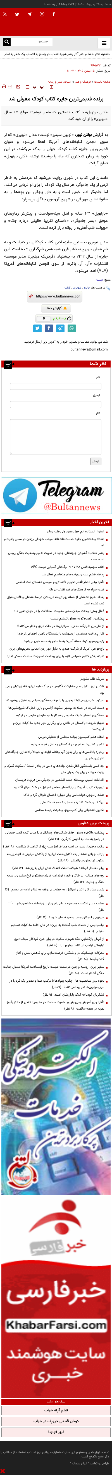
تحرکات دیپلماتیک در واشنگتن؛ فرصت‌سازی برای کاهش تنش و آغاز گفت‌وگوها (60, 956)
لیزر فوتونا (56, 1432)
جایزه (87, 287)
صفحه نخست (102, 82)
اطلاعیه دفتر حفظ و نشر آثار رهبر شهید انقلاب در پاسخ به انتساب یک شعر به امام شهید (57, 57)
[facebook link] (49, 328)
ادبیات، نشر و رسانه (60, 82)
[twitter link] (37, 328)
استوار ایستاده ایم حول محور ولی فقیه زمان (75, 531)
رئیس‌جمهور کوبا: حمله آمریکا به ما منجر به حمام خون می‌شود (64, 641)
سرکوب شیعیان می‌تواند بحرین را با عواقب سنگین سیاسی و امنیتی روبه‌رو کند (54, 700)
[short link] (57, 296)
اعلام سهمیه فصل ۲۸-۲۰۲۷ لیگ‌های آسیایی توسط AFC (67, 567)
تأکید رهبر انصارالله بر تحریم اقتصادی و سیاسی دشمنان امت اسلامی (60, 582)
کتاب (67, 287)
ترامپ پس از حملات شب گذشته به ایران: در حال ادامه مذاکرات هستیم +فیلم (57, 928)
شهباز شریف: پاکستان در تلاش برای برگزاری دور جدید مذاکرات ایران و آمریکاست (58, 726)
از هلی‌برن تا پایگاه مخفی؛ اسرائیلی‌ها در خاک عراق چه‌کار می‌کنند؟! (60, 626)
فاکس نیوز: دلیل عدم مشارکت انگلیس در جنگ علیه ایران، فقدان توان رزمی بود (55, 689)
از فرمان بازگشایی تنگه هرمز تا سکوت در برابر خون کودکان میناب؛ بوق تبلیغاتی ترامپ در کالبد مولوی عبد (59, 942)
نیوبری (77, 287)
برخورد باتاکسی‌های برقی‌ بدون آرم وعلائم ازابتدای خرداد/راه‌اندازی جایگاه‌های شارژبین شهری (54, 755)
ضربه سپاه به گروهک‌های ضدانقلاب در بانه (76, 589)
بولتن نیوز (84, 135)
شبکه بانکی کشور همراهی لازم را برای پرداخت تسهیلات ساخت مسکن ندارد (55, 656)
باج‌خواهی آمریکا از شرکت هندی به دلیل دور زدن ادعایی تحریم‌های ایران (56, 648)
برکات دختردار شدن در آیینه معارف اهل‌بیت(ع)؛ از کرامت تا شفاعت (53, 846)
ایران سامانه (79, 1463)
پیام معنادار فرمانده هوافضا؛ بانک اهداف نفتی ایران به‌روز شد (58, 868)
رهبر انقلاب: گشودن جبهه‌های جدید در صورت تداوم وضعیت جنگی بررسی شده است (56, 556)
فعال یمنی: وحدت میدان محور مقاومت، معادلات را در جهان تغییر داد (59, 611)
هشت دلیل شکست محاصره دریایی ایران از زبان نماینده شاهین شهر (56, 906)
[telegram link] (60, 328)
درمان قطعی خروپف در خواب (56, 1421)
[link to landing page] (84, 22)
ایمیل (96, 395)
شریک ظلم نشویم (92, 678)
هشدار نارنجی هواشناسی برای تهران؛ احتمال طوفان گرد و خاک (63, 794)
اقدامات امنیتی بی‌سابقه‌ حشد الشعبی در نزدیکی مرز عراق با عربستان (59, 779)
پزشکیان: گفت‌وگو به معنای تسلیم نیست (77, 618)
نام (98, 377)
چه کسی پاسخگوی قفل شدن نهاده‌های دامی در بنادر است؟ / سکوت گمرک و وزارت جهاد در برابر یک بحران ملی (54, 769)
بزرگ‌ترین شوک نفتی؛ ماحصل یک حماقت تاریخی (72, 802)
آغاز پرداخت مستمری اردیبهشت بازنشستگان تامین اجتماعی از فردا (61, 633)
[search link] (7, 42)
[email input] (55, 404)
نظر (98, 413)
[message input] (55, 437)
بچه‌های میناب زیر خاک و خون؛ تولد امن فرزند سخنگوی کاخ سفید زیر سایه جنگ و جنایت (55, 879)
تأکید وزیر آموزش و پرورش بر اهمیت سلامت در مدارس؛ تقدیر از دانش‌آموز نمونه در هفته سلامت (55, 1005)
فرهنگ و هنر (83, 82)
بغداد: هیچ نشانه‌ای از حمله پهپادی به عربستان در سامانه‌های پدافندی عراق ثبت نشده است (55, 600)
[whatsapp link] (72, 328)
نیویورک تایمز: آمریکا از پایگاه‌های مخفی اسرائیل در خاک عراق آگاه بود (58, 787)
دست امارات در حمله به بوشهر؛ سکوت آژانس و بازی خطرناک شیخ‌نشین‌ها (56, 707)
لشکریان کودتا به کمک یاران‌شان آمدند (73, 994)
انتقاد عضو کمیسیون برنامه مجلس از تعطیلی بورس (71, 736)
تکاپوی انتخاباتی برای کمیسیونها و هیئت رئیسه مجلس (69, 810)
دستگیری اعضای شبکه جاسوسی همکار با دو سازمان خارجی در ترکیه (60, 715)
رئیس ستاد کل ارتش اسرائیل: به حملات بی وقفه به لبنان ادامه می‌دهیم (54, 893)
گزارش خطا (57, 308)
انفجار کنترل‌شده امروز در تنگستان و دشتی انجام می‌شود (67, 744)
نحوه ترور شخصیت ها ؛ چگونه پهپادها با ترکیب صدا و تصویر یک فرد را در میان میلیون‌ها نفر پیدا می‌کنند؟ (56, 984)
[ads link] (56, 495)
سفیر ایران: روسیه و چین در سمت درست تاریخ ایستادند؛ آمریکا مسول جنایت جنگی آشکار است (53, 970)
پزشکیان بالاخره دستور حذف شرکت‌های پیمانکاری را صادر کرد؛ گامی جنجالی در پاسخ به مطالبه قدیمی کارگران (54, 836)
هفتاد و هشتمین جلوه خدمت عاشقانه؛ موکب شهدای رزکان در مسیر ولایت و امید (54, 542)
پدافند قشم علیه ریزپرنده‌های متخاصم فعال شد (73, 574)
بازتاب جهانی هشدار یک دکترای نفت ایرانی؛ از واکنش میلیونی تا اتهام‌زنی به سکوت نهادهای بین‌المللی (55, 857)
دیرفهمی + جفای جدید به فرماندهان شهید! (70, 917)
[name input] (55, 386)
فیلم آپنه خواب (56, 1410)
